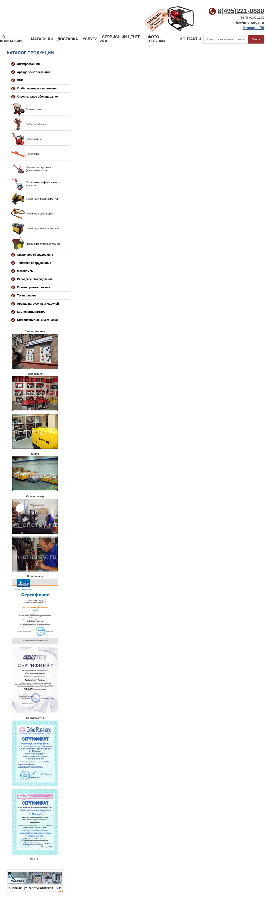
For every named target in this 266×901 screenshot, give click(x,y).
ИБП (20, 80)
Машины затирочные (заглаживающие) (38, 169)
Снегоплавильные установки (37, 320)
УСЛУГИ (90, 39)
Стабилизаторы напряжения (36, 88)
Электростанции (28, 64)
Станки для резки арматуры (42, 198)
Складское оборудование (34, 279)
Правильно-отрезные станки (43, 243)
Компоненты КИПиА (31, 311)
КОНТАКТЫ (190, 39)
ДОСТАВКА (67, 39)
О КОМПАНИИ (11, 39)
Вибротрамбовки (36, 124)
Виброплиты (33, 139)
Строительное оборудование (37, 96)
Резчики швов (34, 109)
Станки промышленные (33, 287)
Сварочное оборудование (35, 254)
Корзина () (253, 28)
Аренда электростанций (33, 72)
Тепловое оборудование (34, 263)
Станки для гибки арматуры (42, 228)
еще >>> (35, 858)
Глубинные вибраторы (39, 213)
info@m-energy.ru (248, 22)
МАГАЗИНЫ (42, 39)
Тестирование (26, 295)
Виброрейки (33, 154)
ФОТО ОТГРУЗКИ (155, 39)
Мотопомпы (25, 271)
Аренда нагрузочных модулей (38, 303)
